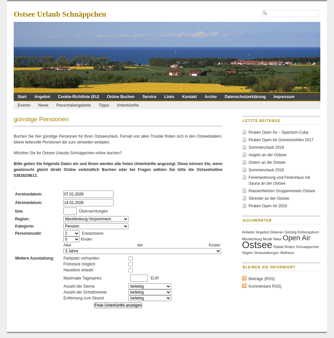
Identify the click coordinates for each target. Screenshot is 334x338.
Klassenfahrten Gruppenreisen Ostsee (282, 191)
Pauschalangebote (73, 105)
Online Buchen (121, 96)
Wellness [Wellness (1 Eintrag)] (287, 253)
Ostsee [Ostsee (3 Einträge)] (257, 244)
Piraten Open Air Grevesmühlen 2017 (281, 140)
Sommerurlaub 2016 (266, 170)
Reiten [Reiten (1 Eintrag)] (290, 247)
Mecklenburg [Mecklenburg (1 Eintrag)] (252, 239)
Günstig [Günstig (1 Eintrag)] (290, 232)
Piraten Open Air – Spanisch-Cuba (278, 132)
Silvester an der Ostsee (269, 198)
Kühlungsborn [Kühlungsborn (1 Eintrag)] (308, 232)
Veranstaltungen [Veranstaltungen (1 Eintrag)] (266, 253)
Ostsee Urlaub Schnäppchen (60, 14)
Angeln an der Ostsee (267, 155)
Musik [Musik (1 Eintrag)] (267, 239)
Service (150, 96)
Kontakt (189, 96)
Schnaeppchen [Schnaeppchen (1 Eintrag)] (307, 247)
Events (24, 105)
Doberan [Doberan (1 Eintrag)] (276, 232)
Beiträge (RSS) (262, 279)
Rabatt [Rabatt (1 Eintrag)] (278, 247)
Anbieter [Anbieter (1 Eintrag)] (248, 232)
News (43, 105)
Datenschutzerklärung (245, 96)
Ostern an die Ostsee (267, 162)
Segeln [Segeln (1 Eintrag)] (247, 253)
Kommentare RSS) (265, 286)
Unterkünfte (128, 105)
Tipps (104, 105)
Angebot (42, 96)
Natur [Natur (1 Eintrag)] (277, 239)
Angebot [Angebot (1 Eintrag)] (262, 232)
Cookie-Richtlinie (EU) (78, 96)
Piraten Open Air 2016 (268, 206)
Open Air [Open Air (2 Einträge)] (297, 238)
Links (169, 96)
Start (22, 96)
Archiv (211, 96)
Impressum (284, 96)
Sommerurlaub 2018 (266, 147)
